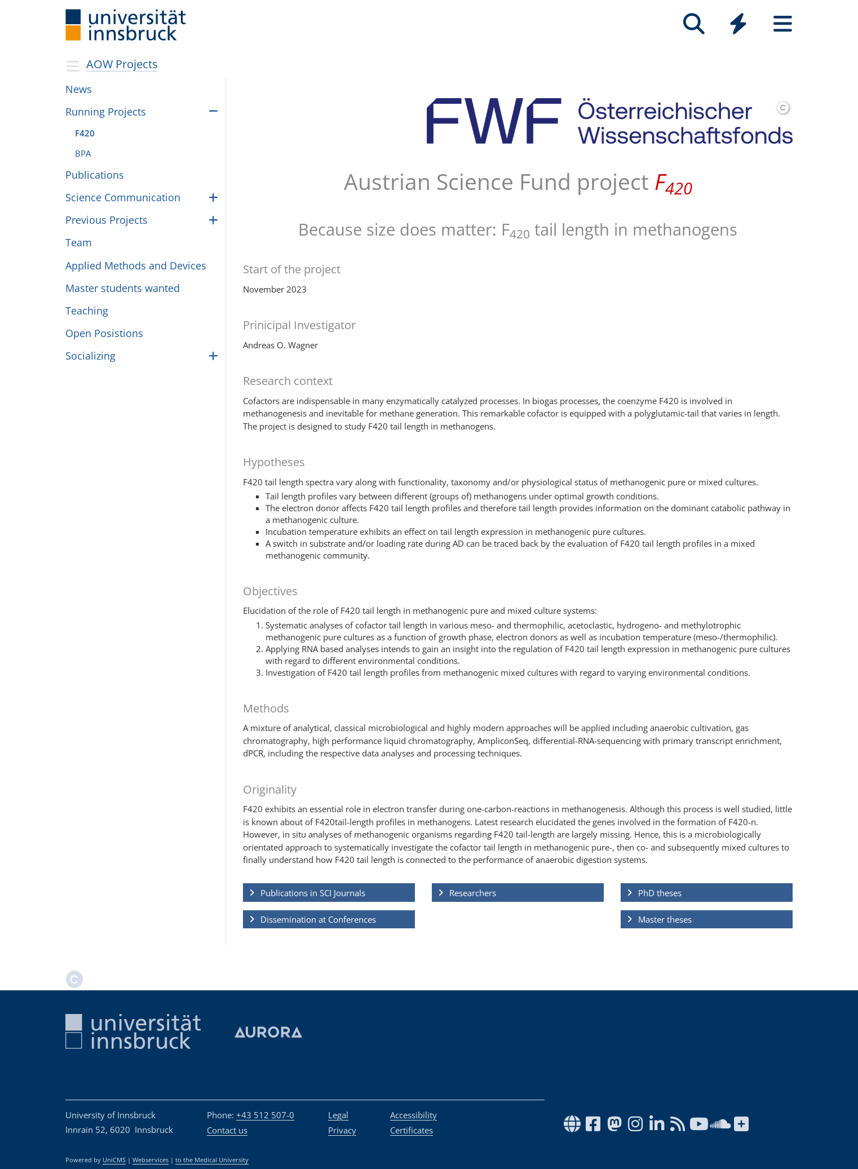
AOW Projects (122, 64)
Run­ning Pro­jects (105, 111)
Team (78, 242)
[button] (329, 892)
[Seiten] (782, 23)
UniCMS (114, 1160)
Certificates (411, 1130)
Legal (338, 1115)
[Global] (738, 25)
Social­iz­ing (90, 355)
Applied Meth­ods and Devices (135, 265)
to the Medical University (212, 1160)
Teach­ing (86, 310)
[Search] (693, 23)
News (78, 89)
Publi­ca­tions (94, 174)
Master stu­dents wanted (122, 288)
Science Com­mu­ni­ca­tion (122, 197)
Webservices (150, 1160)
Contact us (227, 1130)
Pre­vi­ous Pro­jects (106, 220)
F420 (85, 133)
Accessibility (413, 1115)
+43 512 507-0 (265, 1115)
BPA (83, 153)
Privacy (342, 1130)
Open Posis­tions (104, 333)
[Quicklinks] (738, 23)
